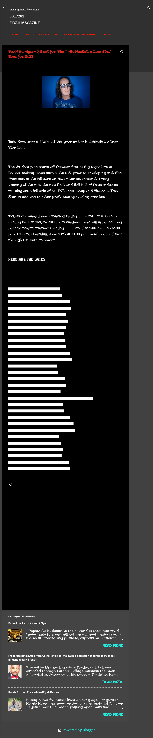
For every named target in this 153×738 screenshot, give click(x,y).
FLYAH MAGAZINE (25, 23)
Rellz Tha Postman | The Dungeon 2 (76, 34)
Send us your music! (36, 34)
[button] (121, 51)
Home (15, 34)
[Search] (149, 8)
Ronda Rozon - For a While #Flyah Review (33, 692)
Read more (112, 645)
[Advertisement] (141, 90)
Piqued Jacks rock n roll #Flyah (27, 623)
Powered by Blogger (76, 730)
